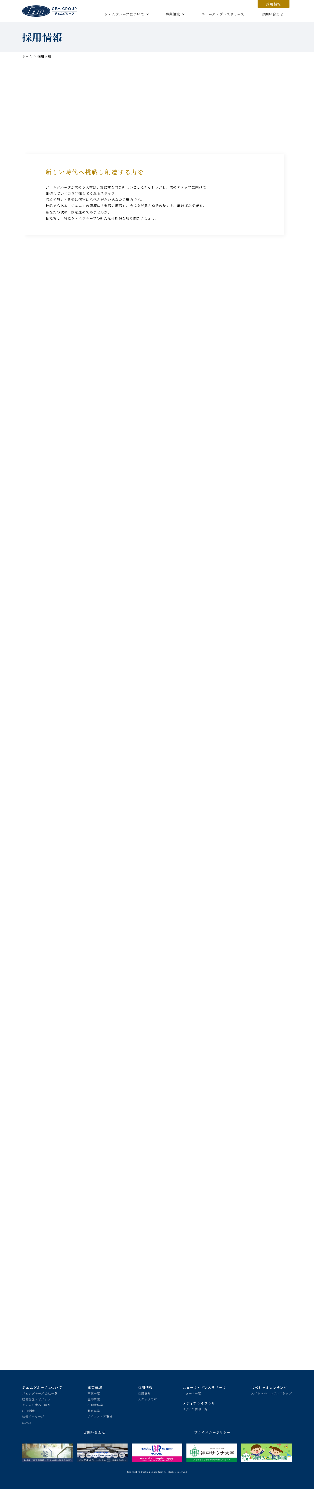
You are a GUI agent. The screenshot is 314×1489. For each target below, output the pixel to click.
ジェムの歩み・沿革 (36, 1405)
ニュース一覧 (192, 1393)
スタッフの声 (147, 1399)
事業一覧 (94, 1393)
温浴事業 (94, 1399)
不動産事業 (96, 1405)
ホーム (27, 56)
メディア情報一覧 (195, 1409)
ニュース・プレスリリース (222, 14)
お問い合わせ (272, 14)
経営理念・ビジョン (36, 1399)
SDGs (26, 1422)
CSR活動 (28, 1411)
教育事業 (94, 1411)
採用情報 (273, 3)
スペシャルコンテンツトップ (271, 1393)
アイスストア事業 (100, 1416)
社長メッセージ (33, 1416)
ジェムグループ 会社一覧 (40, 1393)
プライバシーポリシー (212, 1432)
